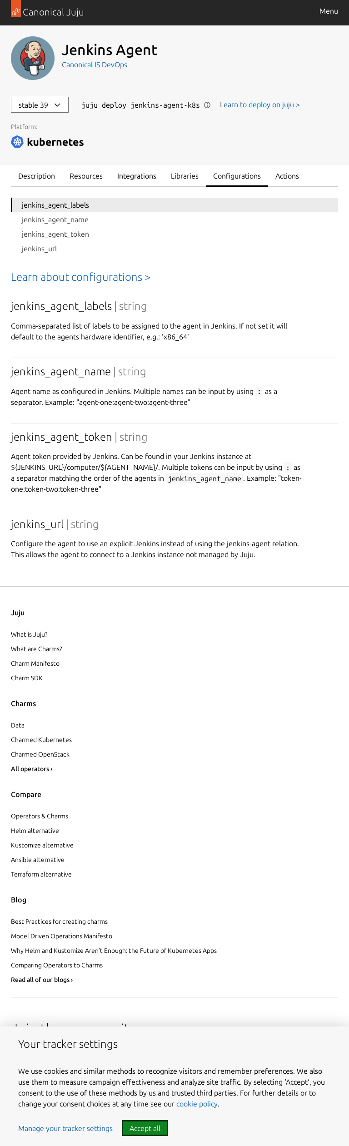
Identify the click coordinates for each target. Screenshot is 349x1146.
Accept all (145, 1128)
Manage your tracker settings (65, 1128)
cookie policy (197, 1104)
